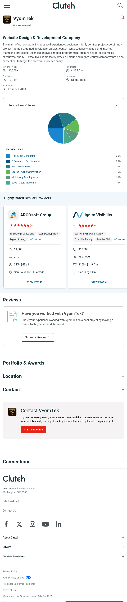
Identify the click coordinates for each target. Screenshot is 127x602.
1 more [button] (36, 239)
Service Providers (14, 556)
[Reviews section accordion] (63, 299)
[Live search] (120, 5)
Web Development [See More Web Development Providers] (21, 166)
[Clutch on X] (19, 524)
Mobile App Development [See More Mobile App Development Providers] (25, 177)
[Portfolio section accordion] (63, 363)
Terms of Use (9, 590)
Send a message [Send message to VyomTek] (33, 429)
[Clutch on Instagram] (32, 524)
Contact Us (9, 510)
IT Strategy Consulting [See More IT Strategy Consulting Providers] (23, 155)
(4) (31, 225)
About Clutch (11, 537)
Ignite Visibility (98, 215)
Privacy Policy (10, 571)
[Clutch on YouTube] (45, 524)
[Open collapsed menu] (7, 5)
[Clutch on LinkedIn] (58, 524)
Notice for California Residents (19, 583)
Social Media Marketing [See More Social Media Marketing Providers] (24, 182)
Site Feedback (11, 501)
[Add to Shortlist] (122, 17)
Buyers (7, 547)
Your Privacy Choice (13, 577)
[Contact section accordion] (63, 389)
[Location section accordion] (63, 376)
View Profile (34, 282)
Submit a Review (35, 337)
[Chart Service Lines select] (63, 105)
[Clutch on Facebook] (6, 524)
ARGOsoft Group (35, 215)
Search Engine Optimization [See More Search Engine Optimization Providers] (26, 172)
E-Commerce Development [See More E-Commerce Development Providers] (26, 161)
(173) (96, 225)
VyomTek (23, 18)
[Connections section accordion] (63, 461)
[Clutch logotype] (14, 478)
